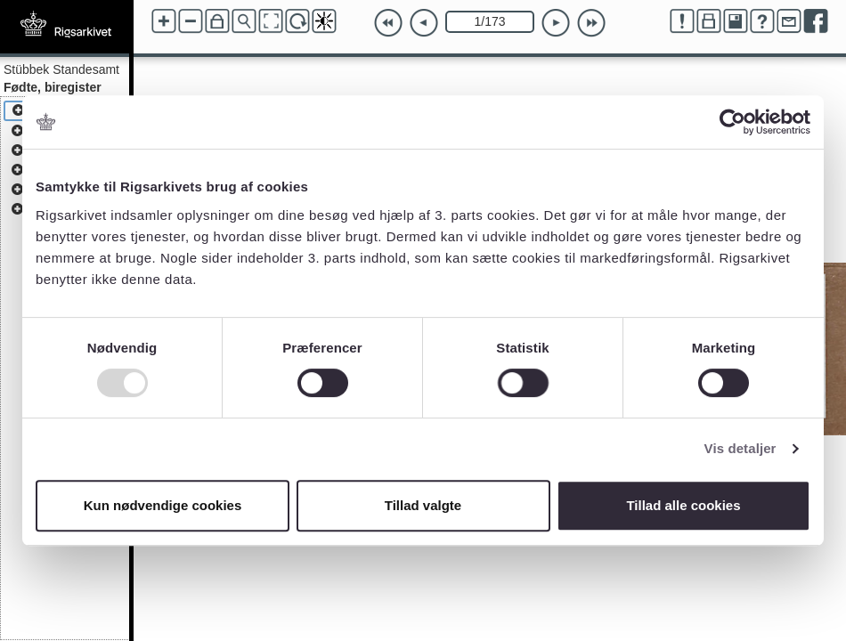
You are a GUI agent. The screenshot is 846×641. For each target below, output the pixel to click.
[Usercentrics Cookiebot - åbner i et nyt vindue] (732, 122)
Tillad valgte (423, 505)
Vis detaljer (740, 448)
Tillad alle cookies (683, 505)
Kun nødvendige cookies (163, 505)
